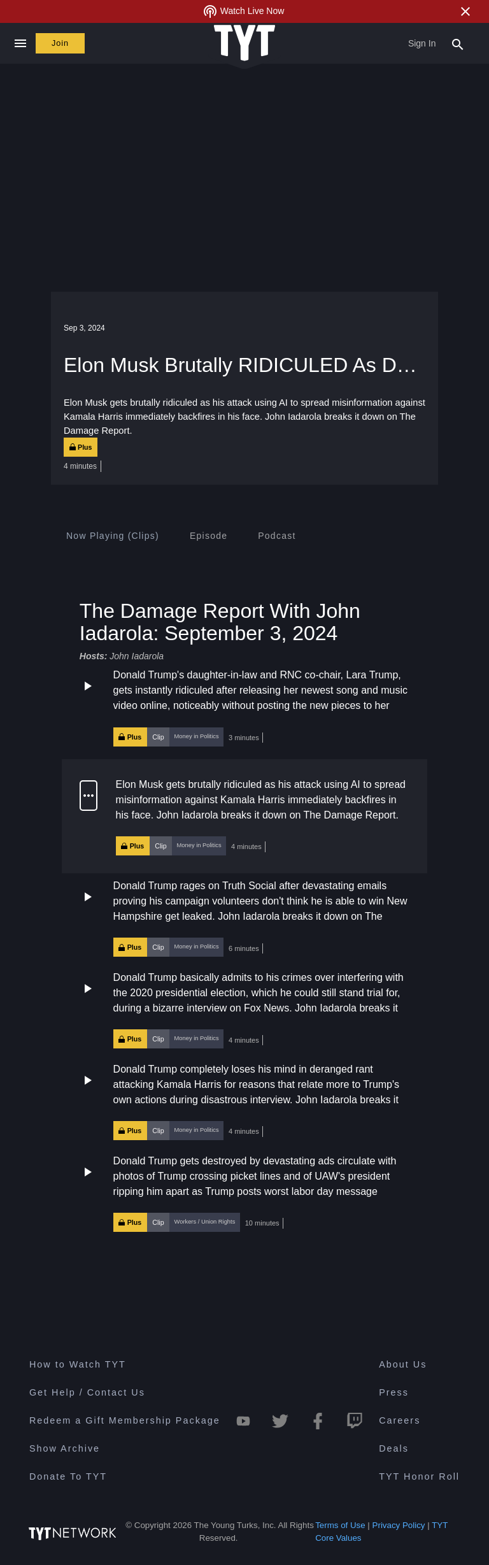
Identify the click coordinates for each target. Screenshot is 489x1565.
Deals (394, 1450)
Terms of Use (340, 1527)
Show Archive (64, 1450)
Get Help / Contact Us (87, 1394)
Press (394, 1394)
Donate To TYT (68, 1478)
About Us (403, 1366)
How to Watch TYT (77, 1366)
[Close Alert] (465, 11)
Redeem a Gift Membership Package (124, 1422)
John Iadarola (137, 656)
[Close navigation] (20, 43)
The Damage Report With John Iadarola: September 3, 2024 (220, 621)
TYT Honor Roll (419, 1478)
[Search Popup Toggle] (458, 43)
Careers (399, 1422)
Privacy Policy (398, 1527)
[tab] (112, 535)
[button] (244, 707)
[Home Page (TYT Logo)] (244, 43)
